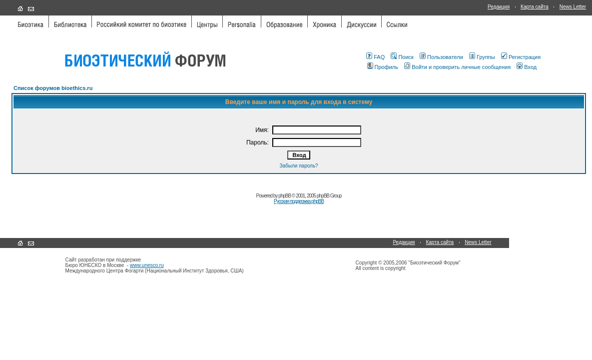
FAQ (375, 57)
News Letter (573, 7)
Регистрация (521, 57)
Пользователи (441, 57)
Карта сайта (535, 7)
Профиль (383, 67)
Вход (527, 67)
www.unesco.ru (147, 265)
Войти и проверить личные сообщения (457, 67)
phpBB (284, 195)
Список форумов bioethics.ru (52, 88)
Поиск (402, 57)
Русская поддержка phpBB (299, 201)
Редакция (499, 7)
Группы (482, 57)
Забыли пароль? (298, 165)
